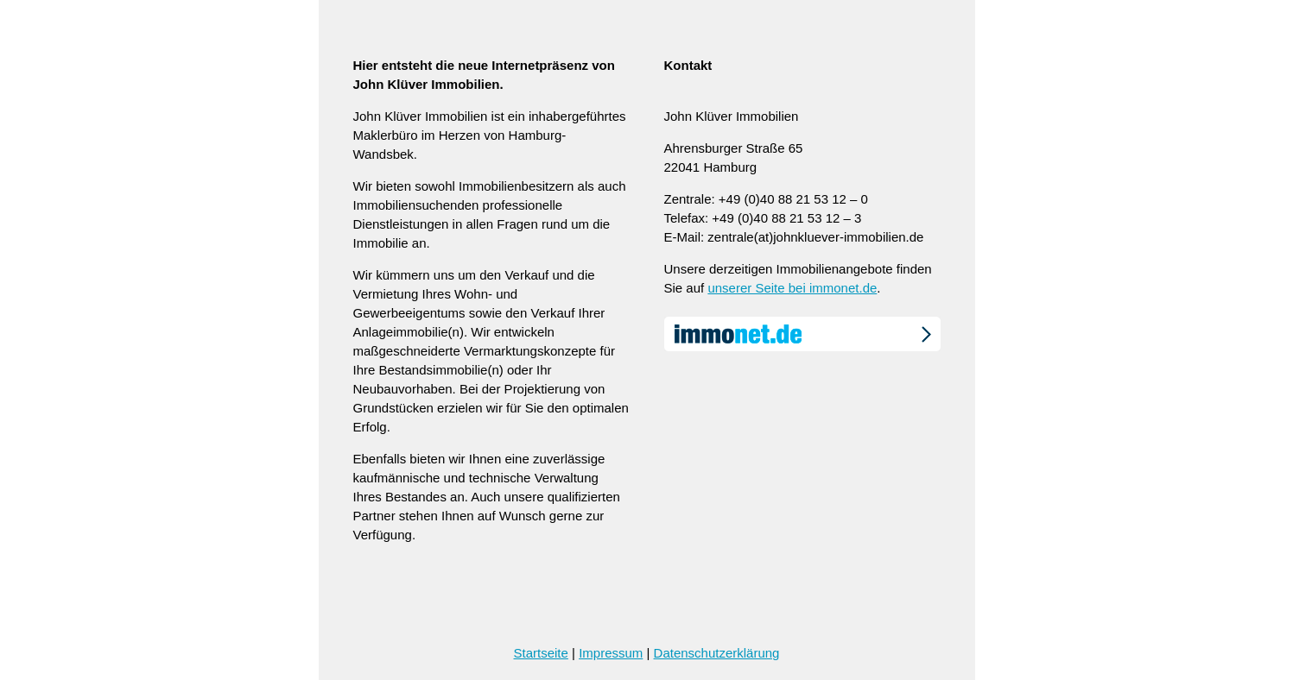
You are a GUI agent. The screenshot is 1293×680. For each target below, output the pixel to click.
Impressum (611, 652)
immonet (802, 334)
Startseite (541, 652)
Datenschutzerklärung (717, 652)
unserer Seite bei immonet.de (792, 287)
